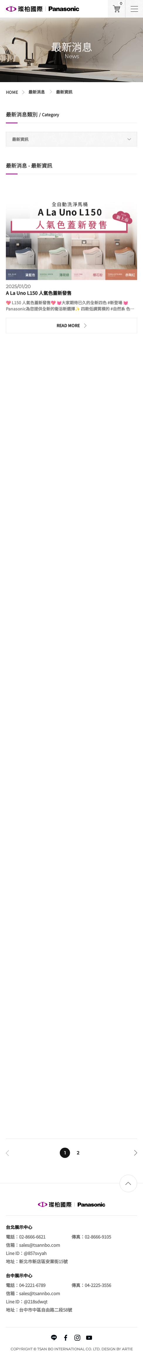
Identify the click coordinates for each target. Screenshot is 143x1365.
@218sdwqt (35, 1301)
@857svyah (35, 1253)
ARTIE (127, 1349)
